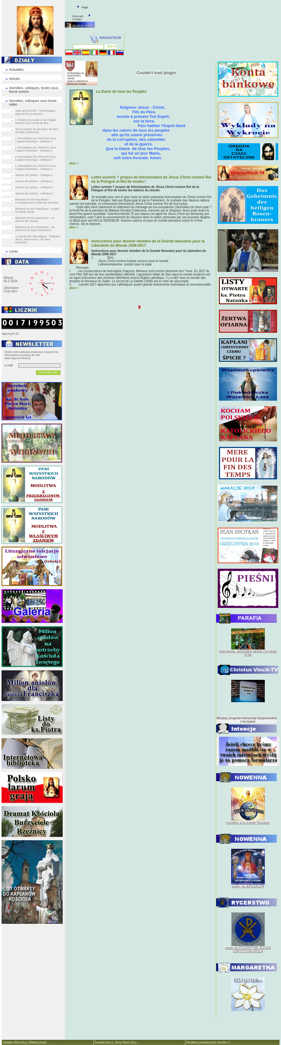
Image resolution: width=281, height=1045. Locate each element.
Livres (13, 251)
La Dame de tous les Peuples (121, 91)
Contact (77, 19)
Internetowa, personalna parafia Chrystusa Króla (248, 653)
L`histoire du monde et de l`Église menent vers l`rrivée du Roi (35, 121)
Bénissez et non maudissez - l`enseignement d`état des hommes (36, 201)
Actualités (16, 69)
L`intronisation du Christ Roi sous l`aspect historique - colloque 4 (35, 167)
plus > (73, 163)
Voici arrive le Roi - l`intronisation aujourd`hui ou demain (35, 112)
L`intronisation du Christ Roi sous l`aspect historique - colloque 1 (35, 140)
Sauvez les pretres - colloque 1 (34, 175)
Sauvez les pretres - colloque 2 (34, 181)
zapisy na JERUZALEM (248, 886)
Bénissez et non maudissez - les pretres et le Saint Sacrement (35, 229)
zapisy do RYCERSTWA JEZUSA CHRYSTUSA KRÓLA (248, 949)
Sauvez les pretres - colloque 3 (34, 187)
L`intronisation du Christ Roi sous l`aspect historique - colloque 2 (35, 149)
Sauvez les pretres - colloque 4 (34, 193)
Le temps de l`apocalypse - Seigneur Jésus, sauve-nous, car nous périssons (37, 239)
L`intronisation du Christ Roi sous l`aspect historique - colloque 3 (35, 158)
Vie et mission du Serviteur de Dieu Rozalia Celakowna (36, 131)
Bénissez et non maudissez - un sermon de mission (34, 219)
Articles (14, 79)
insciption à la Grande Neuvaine (248, 822)
